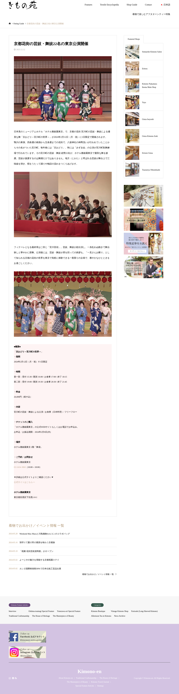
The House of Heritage (41, 616)
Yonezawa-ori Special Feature (68, 611)
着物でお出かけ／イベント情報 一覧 (98, 574)
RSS (16, 678)
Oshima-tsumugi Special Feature (41, 611)
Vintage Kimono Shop (119, 611)
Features (88, 4)
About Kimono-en (66, 678)
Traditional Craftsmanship (19, 616)
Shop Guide (132, 4)
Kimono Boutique (98, 611)
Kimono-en (89, 671)
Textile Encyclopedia (109, 4)
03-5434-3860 (20, 467)
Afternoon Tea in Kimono (101, 616)
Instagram (10, 678)
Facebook (13, 678)
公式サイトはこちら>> (24, 482)
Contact (148, 4)
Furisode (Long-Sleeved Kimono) (144, 611)
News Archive (119, 616)
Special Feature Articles (84, 686)
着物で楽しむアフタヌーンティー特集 (151, 14)
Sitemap (100, 686)
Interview (12, 611)
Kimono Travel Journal (100, 682)
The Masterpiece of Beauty (63, 616)
